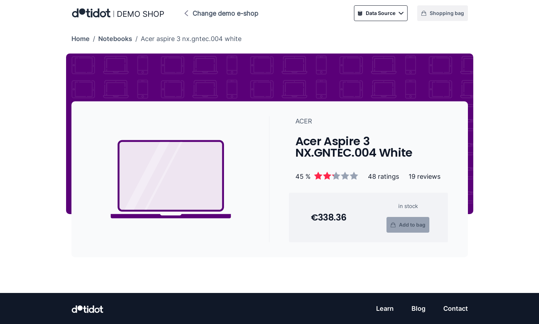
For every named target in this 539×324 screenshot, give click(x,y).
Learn (385, 308)
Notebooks (115, 38)
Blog (418, 308)
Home (80, 38)
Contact (455, 308)
